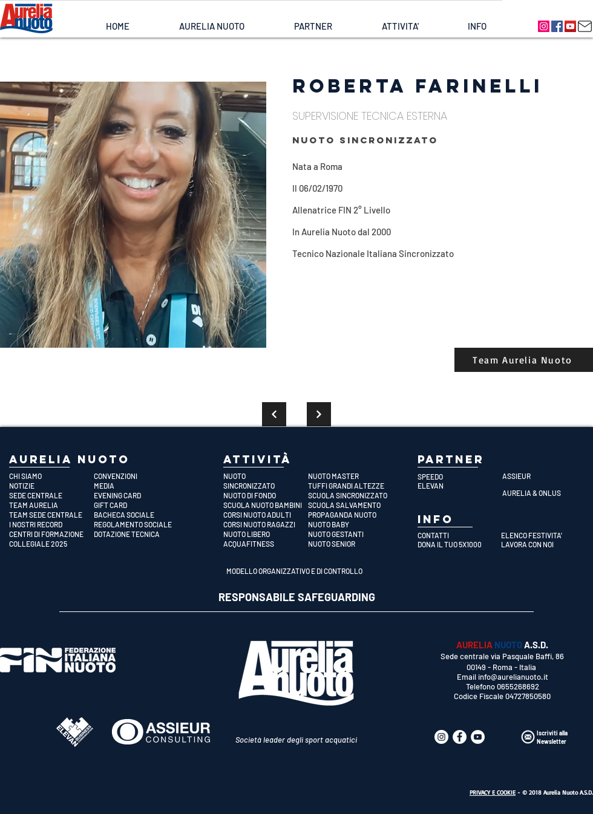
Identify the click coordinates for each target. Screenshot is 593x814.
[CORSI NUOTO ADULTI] (265, 514)
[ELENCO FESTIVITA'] (539, 535)
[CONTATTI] (456, 535)
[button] (211, 26)
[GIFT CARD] (136, 505)
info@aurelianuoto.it (513, 677)
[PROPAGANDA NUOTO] (350, 514)
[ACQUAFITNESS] (265, 544)
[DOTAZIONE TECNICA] (136, 534)
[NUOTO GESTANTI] (350, 534)
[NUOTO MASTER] (350, 476)
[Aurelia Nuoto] (543, 26)
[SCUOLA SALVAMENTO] (350, 505)
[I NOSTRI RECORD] (51, 524)
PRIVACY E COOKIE (493, 792)
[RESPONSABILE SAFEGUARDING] (296, 597)
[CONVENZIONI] (136, 476)
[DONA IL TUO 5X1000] (456, 544)
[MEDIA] (136, 485)
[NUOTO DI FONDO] (265, 495)
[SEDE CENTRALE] (51, 495)
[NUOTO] (265, 476)
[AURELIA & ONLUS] (544, 493)
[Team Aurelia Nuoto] (523, 360)
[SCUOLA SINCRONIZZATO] (350, 495)
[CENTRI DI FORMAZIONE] (51, 534)
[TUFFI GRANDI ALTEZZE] (350, 485)
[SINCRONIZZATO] (265, 485)
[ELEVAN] (460, 485)
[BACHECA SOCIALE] (136, 514)
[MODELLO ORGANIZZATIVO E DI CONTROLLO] (296, 570)
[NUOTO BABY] (350, 524)
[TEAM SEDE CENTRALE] (51, 514)
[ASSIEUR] (544, 476)
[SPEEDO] (460, 476)
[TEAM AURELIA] (51, 505)
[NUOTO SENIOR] (350, 544)
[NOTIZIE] (51, 485)
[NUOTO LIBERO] (265, 534)
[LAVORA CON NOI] (539, 544)
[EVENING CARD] (136, 495)
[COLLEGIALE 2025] (51, 544)
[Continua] (274, 414)
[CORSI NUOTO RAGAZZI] (265, 524)
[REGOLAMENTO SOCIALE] (136, 524)
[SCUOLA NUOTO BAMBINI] (265, 505)
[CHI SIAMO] (51, 476)
